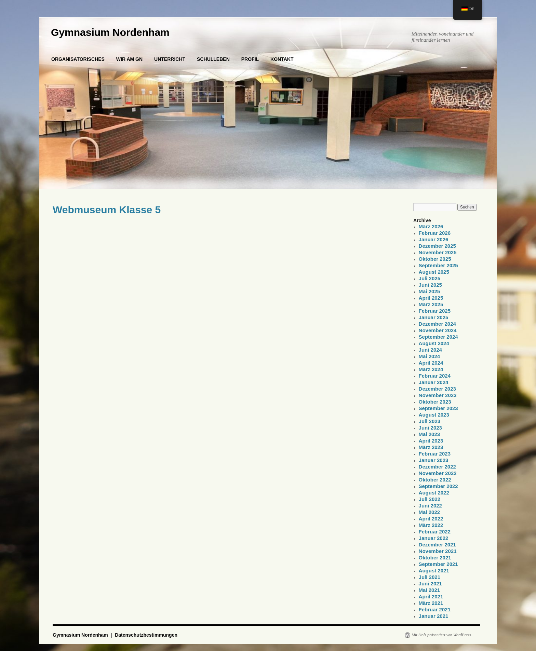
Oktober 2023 (435, 402)
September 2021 (438, 564)
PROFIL (250, 59)
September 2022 (438, 486)
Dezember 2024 (437, 324)
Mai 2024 (429, 356)
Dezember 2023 (437, 389)
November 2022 (438, 473)
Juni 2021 (430, 583)
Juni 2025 (430, 285)
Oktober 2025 (435, 259)
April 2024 (431, 363)
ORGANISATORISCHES (78, 59)
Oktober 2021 (435, 557)
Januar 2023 (433, 460)
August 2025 (434, 272)
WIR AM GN (129, 59)
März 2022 (431, 525)
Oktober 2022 (435, 480)
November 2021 (438, 551)
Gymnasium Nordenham (110, 32)
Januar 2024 (433, 382)
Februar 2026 (435, 233)
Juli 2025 (429, 278)
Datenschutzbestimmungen (146, 635)
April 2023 (431, 441)
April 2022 (431, 518)
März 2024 (431, 369)
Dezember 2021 (437, 544)
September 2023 (438, 408)
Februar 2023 (435, 454)
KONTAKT (281, 59)
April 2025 (431, 298)
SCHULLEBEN (213, 59)
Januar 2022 (433, 538)
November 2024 (438, 330)
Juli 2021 (429, 577)
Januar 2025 (433, 317)
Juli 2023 (429, 421)
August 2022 (434, 493)
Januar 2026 (433, 239)
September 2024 (438, 337)
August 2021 (434, 570)
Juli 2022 (429, 499)
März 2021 (431, 603)
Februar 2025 (435, 311)
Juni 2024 (430, 350)
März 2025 (431, 304)
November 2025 (438, 252)
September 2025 (438, 265)
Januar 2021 (433, 616)
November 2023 (438, 395)
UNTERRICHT (169, 59)
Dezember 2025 (437, 246)
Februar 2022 (435, 531)
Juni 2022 (430, 505)
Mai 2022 (429, 512)
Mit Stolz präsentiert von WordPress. (442, 635)
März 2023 (431, 447)
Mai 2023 (429, 434)
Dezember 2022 (437, 467)
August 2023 (434, 415)
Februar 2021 (435, 609)
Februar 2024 (435, 376)
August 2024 (434, 343)
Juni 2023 (430, 428)
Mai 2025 (429, 291)
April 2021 (431, 596)
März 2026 (431, 226)
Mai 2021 (429, 590)
